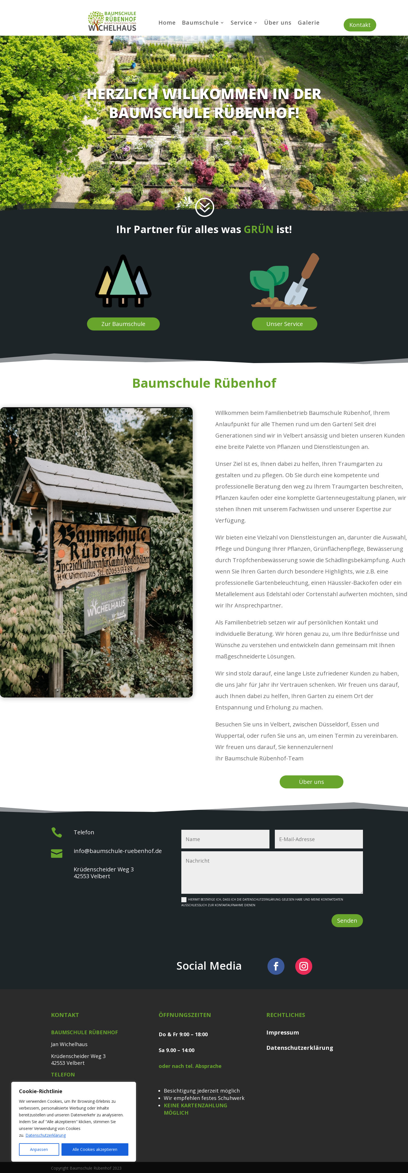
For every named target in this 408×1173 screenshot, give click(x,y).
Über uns (278, 23)
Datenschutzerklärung (46, 1135)
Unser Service (284, 324)
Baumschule (200, 23)
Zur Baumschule (123, 324)
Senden (347, 920)
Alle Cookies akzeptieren (95, 1149)
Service (241, 23)
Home (167, 23)
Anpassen (39, 1149)
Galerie (309, 23)
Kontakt (360, 25)
